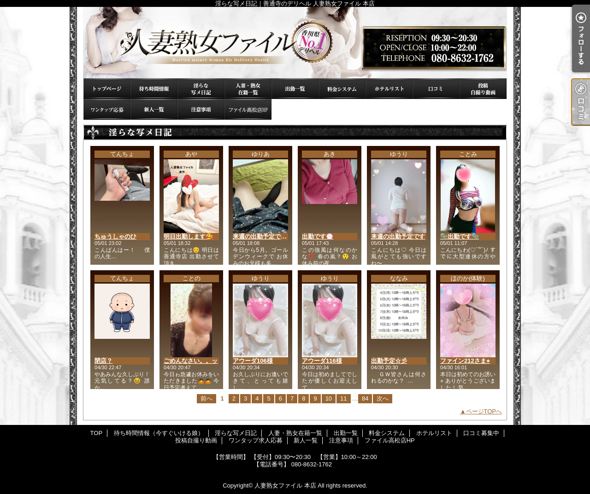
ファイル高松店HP (247, 109)
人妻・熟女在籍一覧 (247, 88)
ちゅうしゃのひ (115, 236)
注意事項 (200, 109)
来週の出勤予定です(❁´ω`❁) (271, 236)
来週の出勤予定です (398, 236)
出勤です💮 (317, 236)
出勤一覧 (295, 88)
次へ (383, 398)
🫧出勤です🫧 (459, 236)
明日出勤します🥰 (188, 236)
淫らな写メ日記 (200, 88)
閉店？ (103, 360)
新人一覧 (153, 109)
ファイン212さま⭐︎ (465, 360)
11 (343, 398)
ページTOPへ (484, 411)
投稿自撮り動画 (483, 88)
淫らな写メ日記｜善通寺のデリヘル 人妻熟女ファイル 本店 (295, 42)
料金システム (342, 88)
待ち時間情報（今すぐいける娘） (153, 88)
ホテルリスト (389, 88)
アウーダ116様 (322, 360)
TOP (106, 88)
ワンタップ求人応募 (106, 109)
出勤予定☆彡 (389, 360)
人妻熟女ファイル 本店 (285, 485)
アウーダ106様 (253, 360)
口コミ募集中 (436, 88)
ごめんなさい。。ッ (191, 360)
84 (365, 398)
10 (328, 398)
